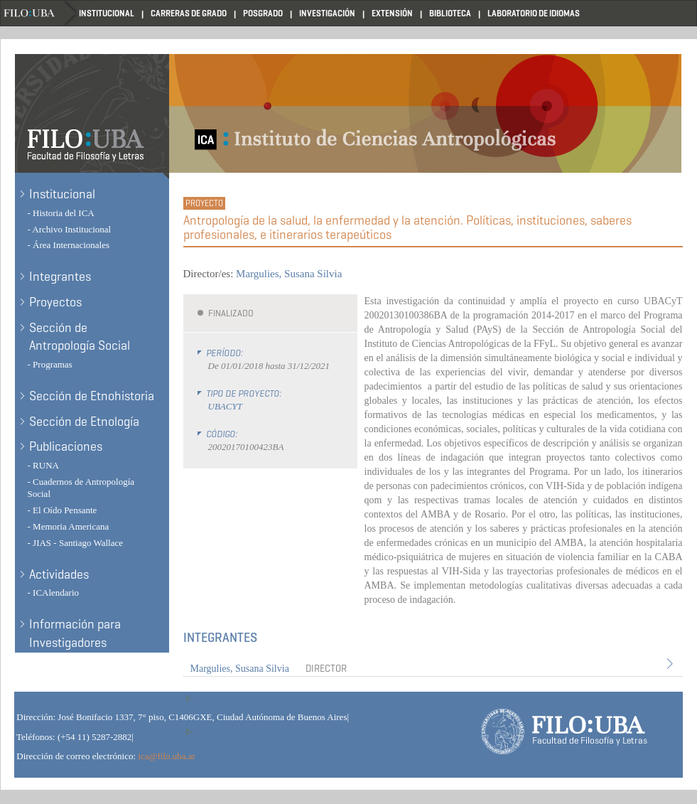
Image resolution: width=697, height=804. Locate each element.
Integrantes (60, 276)
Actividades (59, 574)
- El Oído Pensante (62, 510)
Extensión (392, 13)
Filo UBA (40, 13)
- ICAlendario (54, 592)
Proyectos (55, 302)
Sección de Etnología (84, 421)
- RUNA (43, 465)
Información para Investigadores (75, 633)
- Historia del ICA (61, 213)
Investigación (327, 13)
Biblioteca (450, 13)
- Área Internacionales (69, 245)
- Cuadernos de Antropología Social (81, 487)
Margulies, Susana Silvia (289, 273)
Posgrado (263, 13)
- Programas (50, 364)
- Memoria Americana (68, 526)
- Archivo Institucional (70, 229)
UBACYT (225, 406)
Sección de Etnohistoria (91, 396)
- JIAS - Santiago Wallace (75, 542)
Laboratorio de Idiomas (533, 13)
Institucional (106, 13)
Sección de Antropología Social (79, 337)
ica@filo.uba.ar (166, 756)
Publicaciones (65, 446)
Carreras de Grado (189, 13)
